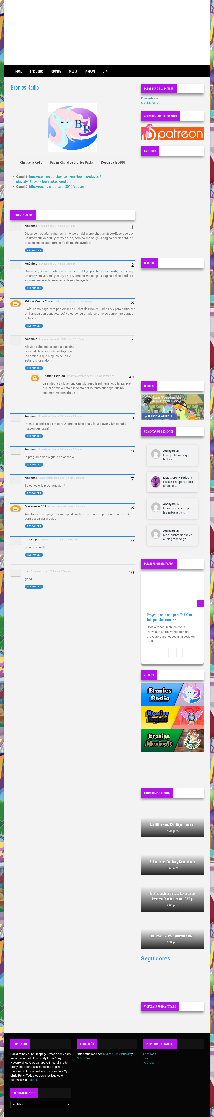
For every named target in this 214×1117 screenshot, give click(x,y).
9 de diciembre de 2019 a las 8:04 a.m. (61, 449)
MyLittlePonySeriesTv (177, 477)
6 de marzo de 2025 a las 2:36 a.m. (58, 539)
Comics (56, 71)
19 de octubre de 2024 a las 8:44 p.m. (69, 506)
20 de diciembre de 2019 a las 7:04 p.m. (62, 477)
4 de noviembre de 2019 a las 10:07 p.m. (62, 339)
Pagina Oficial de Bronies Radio (71, 162)
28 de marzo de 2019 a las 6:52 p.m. (75, 301)
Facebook (149, 1054)
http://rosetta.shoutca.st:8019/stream (56, 187)
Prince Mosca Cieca (39, 301)
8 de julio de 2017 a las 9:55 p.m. (57, 263)
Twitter (147, 1058)
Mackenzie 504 (35, 506)
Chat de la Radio (31, 162)
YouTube (148, 1062)
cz (26, 571)
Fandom (90, 71)
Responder (34, 250)
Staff (106, 71)
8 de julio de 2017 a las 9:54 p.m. (57, 225)
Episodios (37, 71)
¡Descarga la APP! (112, 162)
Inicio (18, 71)
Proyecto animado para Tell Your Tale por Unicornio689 (169, 617)
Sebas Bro (83, 1058)
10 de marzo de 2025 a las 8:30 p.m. (50, 571)
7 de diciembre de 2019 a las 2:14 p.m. (61, 416)
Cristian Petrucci (54, 376)
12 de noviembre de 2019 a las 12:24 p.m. (91, 376)
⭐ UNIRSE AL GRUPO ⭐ (159, 416)
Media (73, 71)
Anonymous (171, 451)
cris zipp (31, 539)
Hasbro (32, 1079)
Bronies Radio (150, 102)
